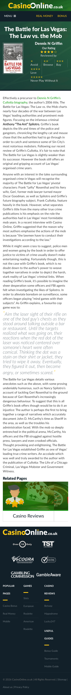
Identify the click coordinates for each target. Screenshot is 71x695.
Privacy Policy (21, 687)
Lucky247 (49, 621)
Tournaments (51, 659)
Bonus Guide (51, 651)
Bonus (62, 16)
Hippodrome (51, 614)
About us (7, 687)
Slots (26, 598)
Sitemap (62, 679)
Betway (48, 606)
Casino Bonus (10, 606)
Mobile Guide (51, 666)
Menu (10, 16)
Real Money (44, 16)
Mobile (6, 621)
